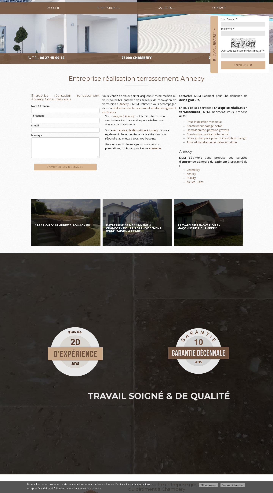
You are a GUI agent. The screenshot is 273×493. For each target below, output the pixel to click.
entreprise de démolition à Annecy (135, 130)
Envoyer (243, 64)
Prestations (108, 8)
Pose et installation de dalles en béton (212, 142)
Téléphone (227, 28)
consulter (155, 148)
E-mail (35, 125)
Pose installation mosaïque (204, 122)
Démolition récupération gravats (208, 130)
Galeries (166, 8)
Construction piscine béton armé (208, 134)
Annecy (123, 104)
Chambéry (193, 170)
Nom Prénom (229, 19)
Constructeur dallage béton (204, 126)
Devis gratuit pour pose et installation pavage (216, 138)
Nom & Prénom (40, 106)
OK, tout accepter (208, 485)
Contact (219, 8)
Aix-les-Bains (195, 182)
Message (36, 135)
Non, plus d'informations (232, 485)
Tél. (46, 58)
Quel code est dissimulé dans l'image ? (242, 50)
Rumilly (191, 178)
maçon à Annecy (123, 116)
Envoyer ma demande (65, 166)
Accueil (53, 8)
